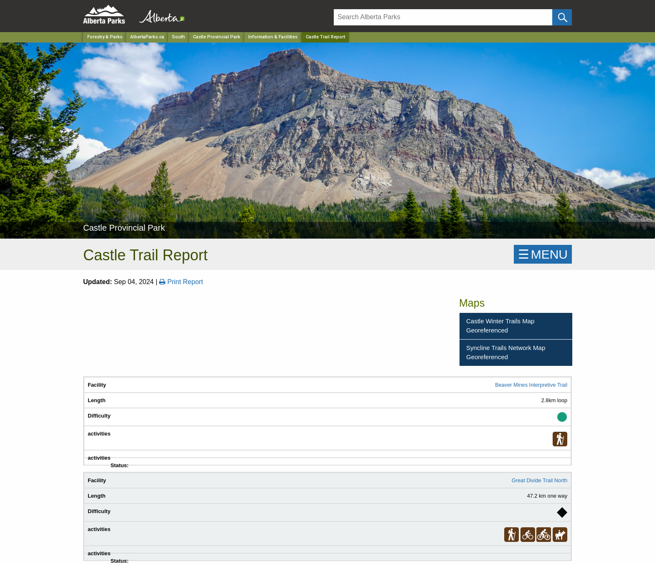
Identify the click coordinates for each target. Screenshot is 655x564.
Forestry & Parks (104, 37)
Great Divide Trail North (539, 480)
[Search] (443, 17)
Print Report (181, 281)
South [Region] (178, 37)
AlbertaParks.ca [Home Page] (147, 37)
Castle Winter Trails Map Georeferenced (500, 325)
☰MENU (543, 254)
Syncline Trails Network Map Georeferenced (505, 352)
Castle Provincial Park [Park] (216, 37)
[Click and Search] (562, 17)
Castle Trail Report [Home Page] (325, 37)
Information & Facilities (272, 37)
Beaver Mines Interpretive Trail (531, 385)
